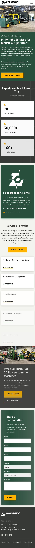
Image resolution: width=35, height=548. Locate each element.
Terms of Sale (27, 542)
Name (6, 437)
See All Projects (13, 400)
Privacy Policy (5, 542)
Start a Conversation (12, 75)
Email (6, 445)
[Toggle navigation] (31, 2)
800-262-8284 (12, 527)
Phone (6, 454)
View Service (8, 273)
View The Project (13, 394)
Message (7, 480)
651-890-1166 (14, 525)
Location (7, 471)
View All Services (17, 250)
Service (6, 463)
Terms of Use (16, 542)
